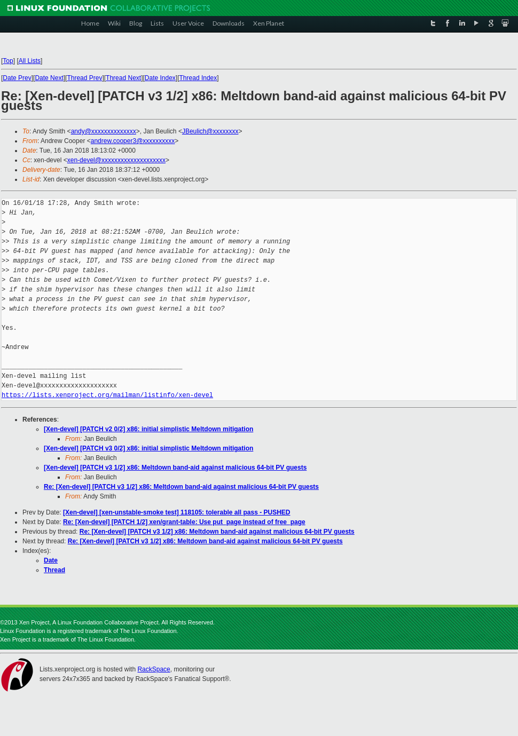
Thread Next (123, 78)
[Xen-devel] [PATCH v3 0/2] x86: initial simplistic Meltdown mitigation (148, 448)
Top (8, 61)
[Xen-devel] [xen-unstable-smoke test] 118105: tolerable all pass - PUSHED (176, 512)
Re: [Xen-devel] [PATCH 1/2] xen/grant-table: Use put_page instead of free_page (184, 522)
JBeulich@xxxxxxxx (210, 131)
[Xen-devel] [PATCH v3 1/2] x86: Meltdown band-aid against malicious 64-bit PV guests (175, 467)
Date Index (160, 78)
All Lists (30, 61)
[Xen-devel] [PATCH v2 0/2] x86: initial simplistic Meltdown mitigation (148, 429)
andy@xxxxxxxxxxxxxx (103, 131)
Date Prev (17, 78)
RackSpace (153, 669)
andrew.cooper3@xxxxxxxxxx (133, 141)
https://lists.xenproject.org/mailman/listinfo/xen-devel (107, 395)
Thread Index (198, 78)
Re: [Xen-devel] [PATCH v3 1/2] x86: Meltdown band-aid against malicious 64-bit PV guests (181, 486)
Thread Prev (84, 78)
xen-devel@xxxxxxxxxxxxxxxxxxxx (116, 160)
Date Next (49, 78)
